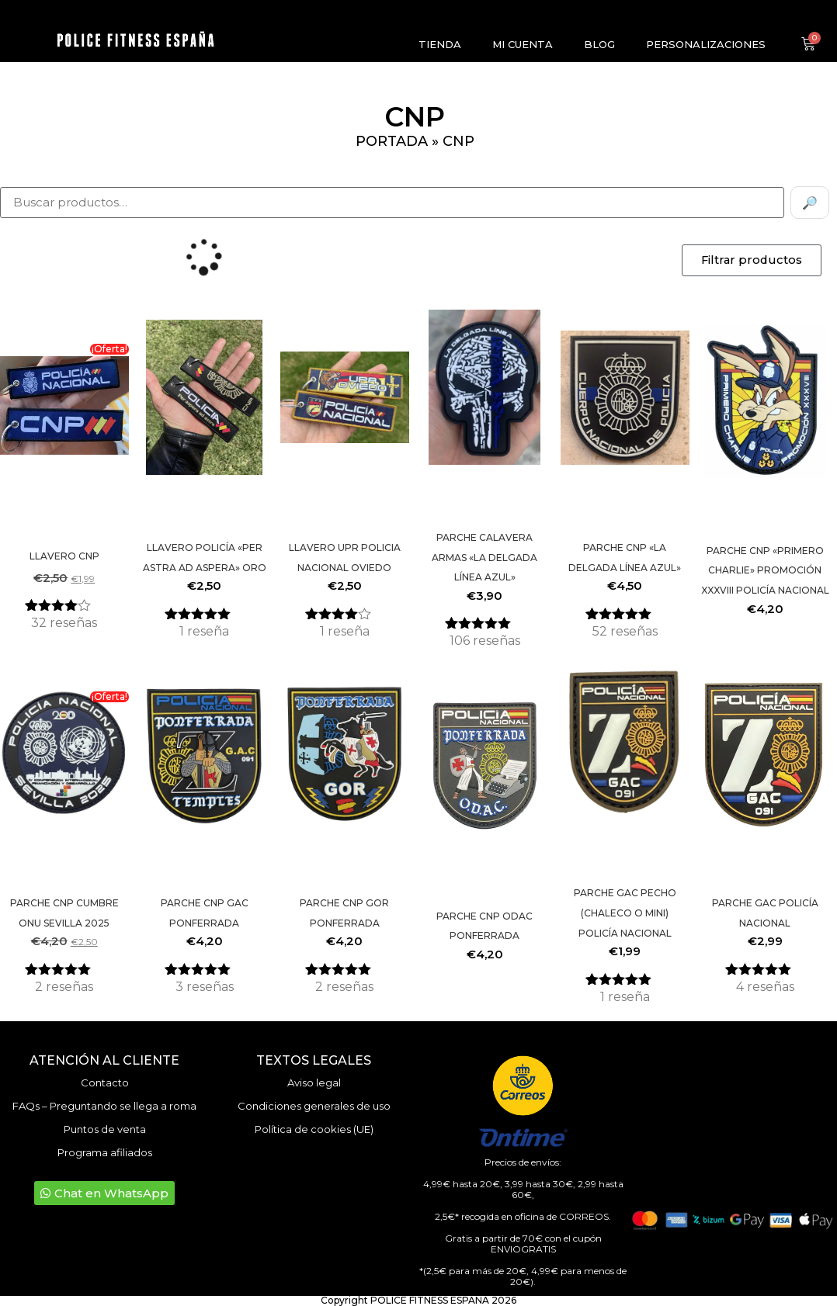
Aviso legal (314, 1082)
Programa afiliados (104, 1152)
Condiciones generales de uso (314, 1106)
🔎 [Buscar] (810, 202)
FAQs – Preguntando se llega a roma (104, 1106)
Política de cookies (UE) (314, 1129)
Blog (599, 44)
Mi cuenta (522, 44)
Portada (392, 141)
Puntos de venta (105, 1129)
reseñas (64, 622)
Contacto (105, 1082)
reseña (204, 631)
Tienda (439, 44)
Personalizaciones (706, 44)
